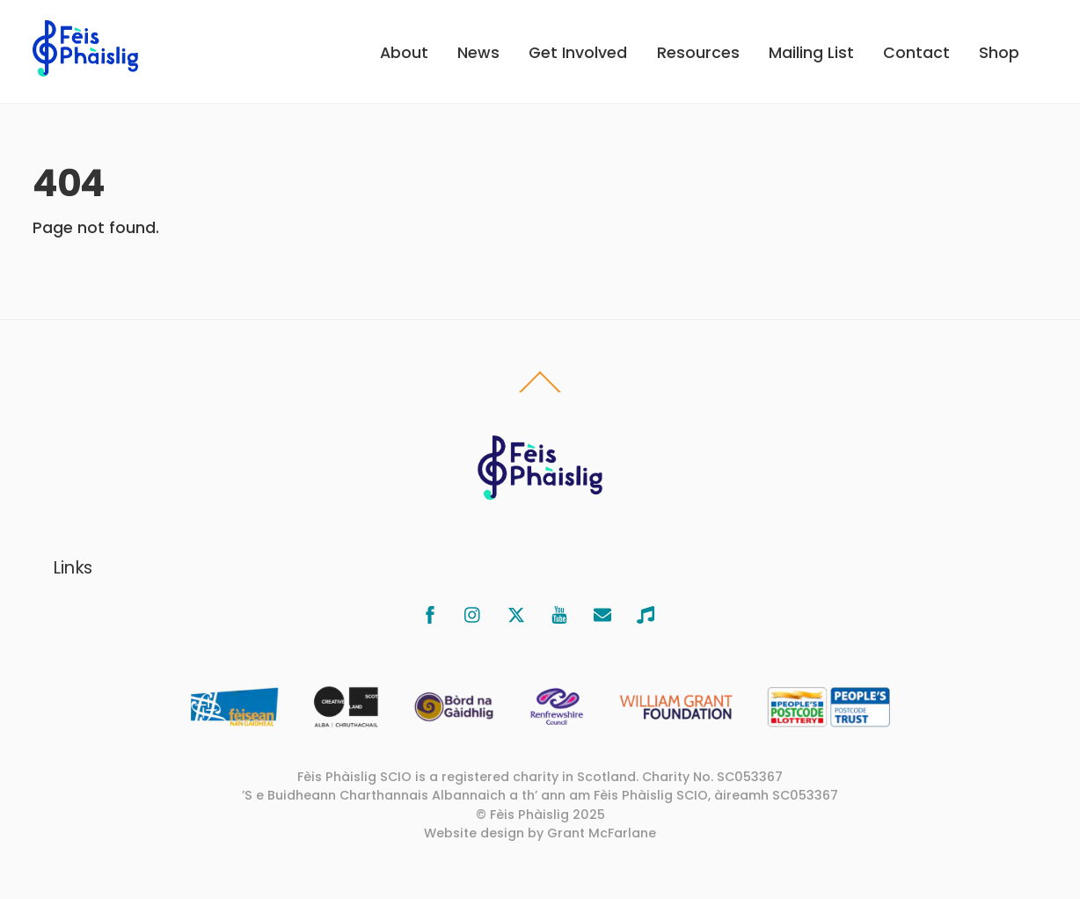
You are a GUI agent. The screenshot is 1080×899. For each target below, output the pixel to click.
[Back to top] (540, 391)
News (478, 52)
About (404, 52)
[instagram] (473, 613)
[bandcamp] (645, 613)
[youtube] (559, 613)
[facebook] (430, 613)
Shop (999, 52)
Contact (916, 52)
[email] (602, 613)
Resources (698, 52)
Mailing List (811, 52)
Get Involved (578, 52)
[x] (516, 613)
